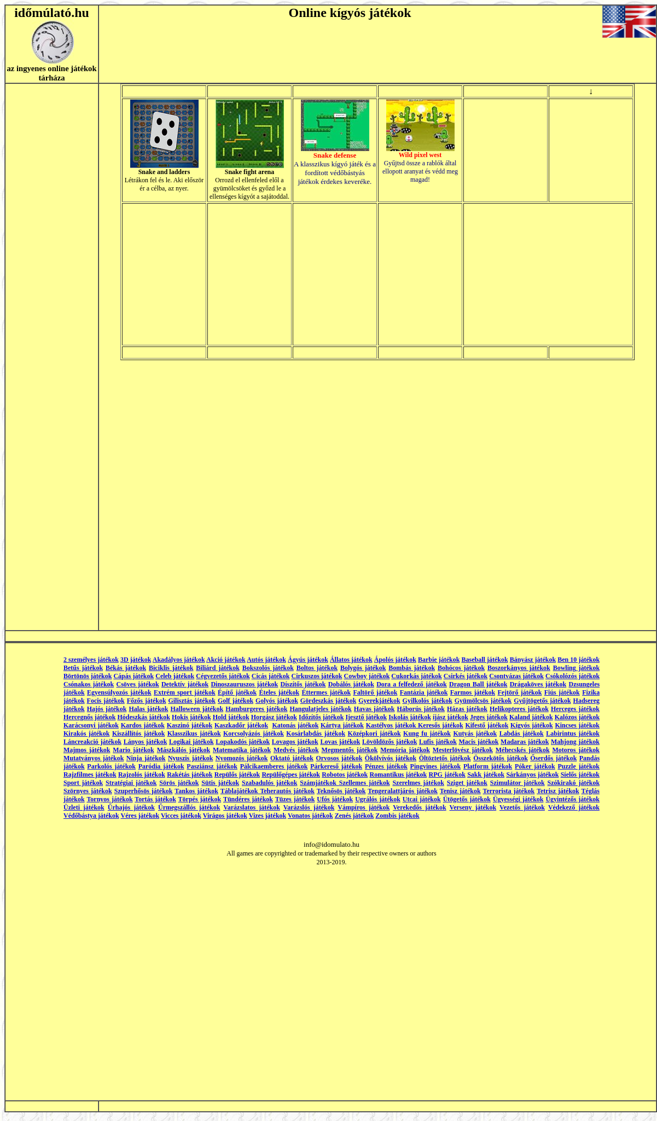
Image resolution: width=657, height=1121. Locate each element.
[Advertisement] (548, 274)
